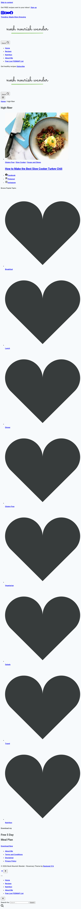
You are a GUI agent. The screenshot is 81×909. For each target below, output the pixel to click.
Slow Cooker (21, 162)
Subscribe (21, 66)
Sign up (34, 7)
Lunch (7, 348)
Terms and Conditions (14, 854)
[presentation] (42, 137)
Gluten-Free (9, 162)
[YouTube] (8, 14)
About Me (9, 58)
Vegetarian (9, 585)
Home (7, 48)
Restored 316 (48, 866)
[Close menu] (2, 875)
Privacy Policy (10, 861)
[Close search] (3, 898)
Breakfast (9, 269)
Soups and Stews (34, 162)
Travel (7, 743)
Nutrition (8, 55)
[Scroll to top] (2, 872)
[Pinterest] (5, 14)
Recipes (8, 51)
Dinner (7, 427)
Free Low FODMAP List (14, 61)
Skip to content (7, 2)
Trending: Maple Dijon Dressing (13, 17)
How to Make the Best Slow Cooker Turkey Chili (33, 168)
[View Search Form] (5, 42)
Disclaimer (9, 858)
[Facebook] (11, 14)
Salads (7, 664)
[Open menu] (3, 97)
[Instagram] (2, 14)
